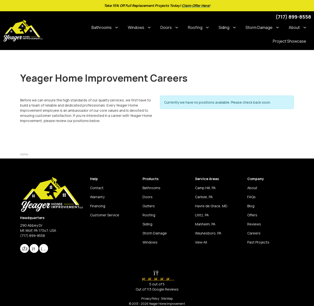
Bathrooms (151, 187)
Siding (147, 224)
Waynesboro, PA (208, 233)
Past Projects (258, 242)
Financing (97, 206)
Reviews (254, 224)
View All (201, 242)
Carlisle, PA (204, 197)
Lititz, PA (202, 215)
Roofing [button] (195, 27)
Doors (148, 197)
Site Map (167, 298)
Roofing (149, 215)
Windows (150, 242)
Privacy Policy (150, 298)
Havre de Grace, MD (211, 206)
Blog (250, 206)
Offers (252, 215)
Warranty (97, 197)
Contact (97, 187)
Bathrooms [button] (102, 27)
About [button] (294, 27)
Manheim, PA (205, 224)
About (252, 187)
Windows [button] (136, 27)
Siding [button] (224, 27)
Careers (254, 233)
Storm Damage (155, 233)
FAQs (251, 197)
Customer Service (104, 215)
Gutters (149, 206)
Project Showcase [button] (289, 41)
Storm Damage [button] (259, 27)
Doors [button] (166, 27)
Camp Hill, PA (205, 187)
